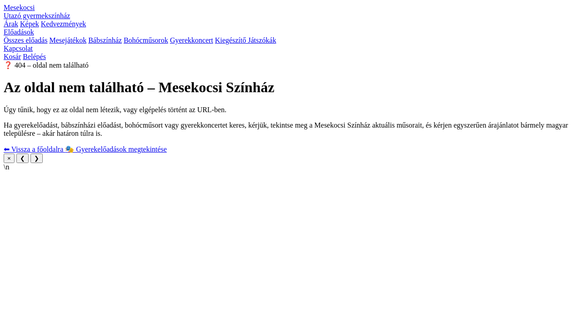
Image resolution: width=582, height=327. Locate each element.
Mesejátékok (67, 40)
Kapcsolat (18, 48)
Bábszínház (105, 40)
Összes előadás (25, 40)
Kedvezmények (63, 24)
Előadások (19, 32)
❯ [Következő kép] (36, 158)
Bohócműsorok (146, 40)
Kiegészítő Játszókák (245, 40)
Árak (11, 24)
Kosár (12, 56)
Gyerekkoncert (191, 40)
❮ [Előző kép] (22, 158)
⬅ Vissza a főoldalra (34, 149)
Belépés (34, 56)
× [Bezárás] (9, 158)
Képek (29, 24)
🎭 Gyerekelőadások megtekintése (115, 149)
